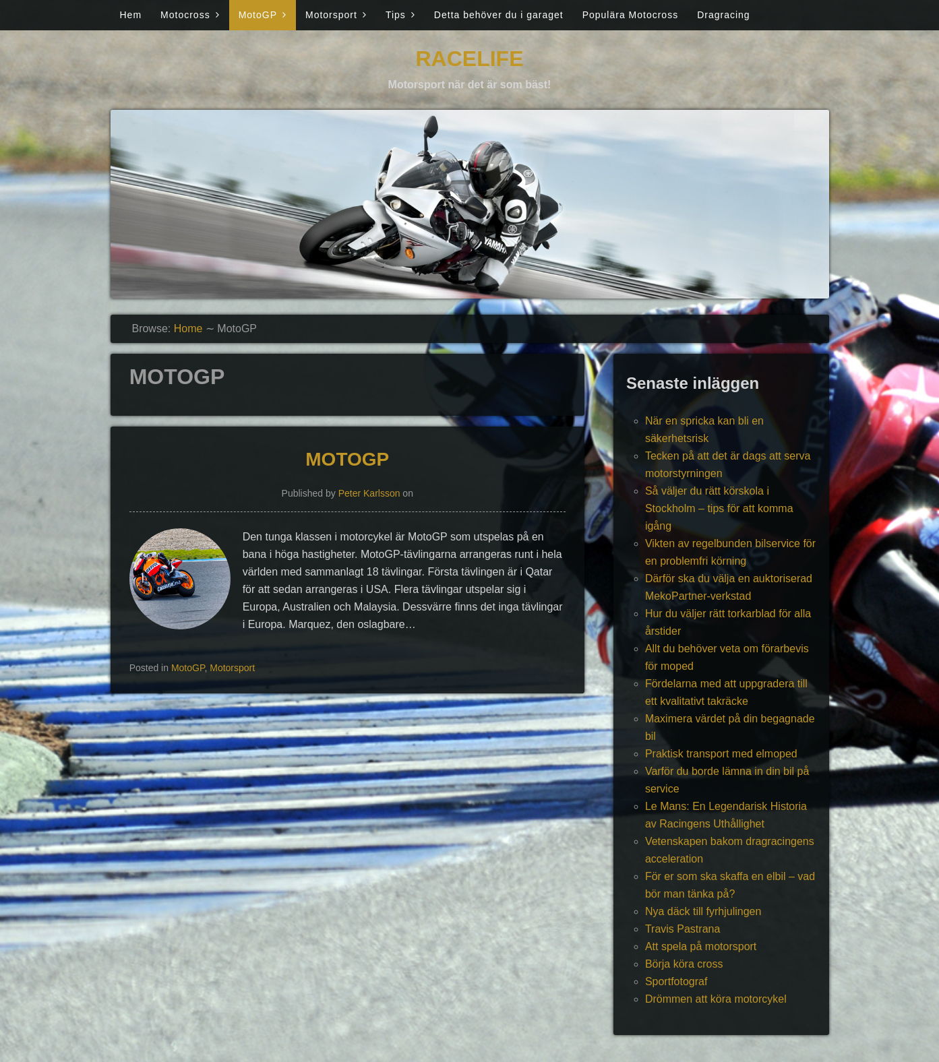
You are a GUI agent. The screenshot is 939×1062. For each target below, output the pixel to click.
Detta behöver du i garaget (499, 14)
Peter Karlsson (369, 493)
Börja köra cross (684, 964)
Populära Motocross (630, 14)
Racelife (470, 58)
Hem (131, 14)
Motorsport (331, 14)
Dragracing (723, 14)
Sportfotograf (676, 981)
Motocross (185, 14)
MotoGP (258, 14)
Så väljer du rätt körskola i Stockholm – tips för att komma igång (719, 508)
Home (188, 328)
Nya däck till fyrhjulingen (703, 911)
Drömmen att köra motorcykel (716, 999)
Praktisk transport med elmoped (721, 753)
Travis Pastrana (682, 929)
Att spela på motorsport (700, 946)
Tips (396, 14)
